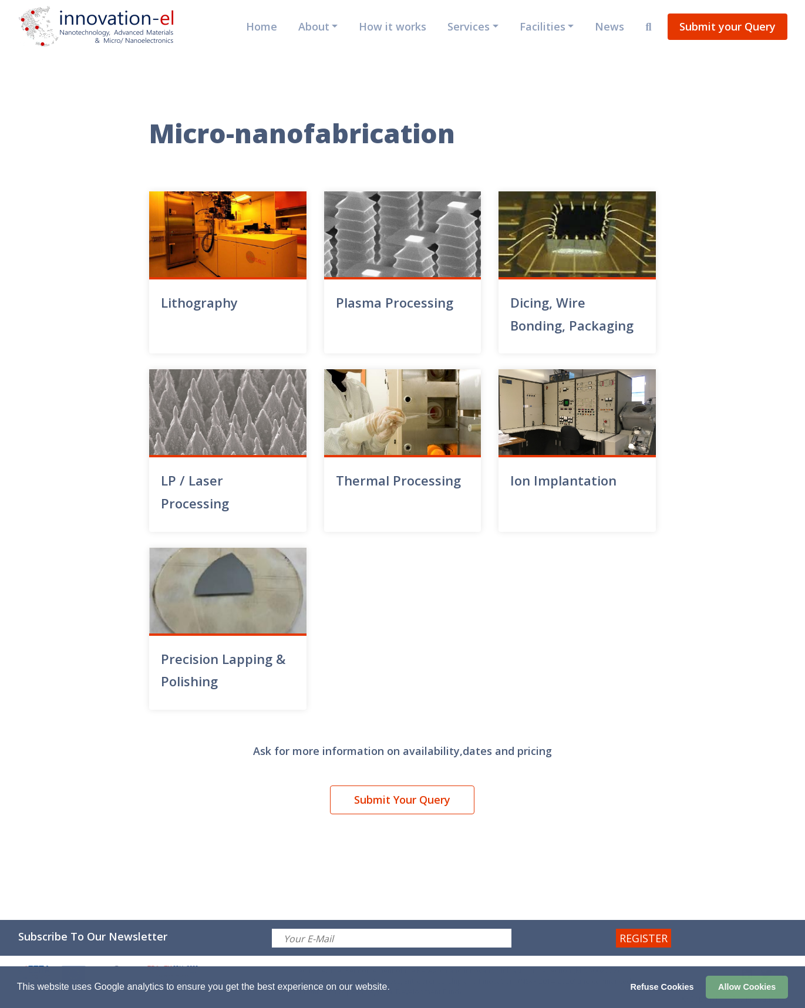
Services (468, 26)
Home (261, 26)
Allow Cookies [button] (747, 987)
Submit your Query (727, 26)
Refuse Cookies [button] (662, 987)
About (313, 26)
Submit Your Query (402, 800)
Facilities (542, 26)
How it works (392, 26)
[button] (394, 988)
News (609, 26)
